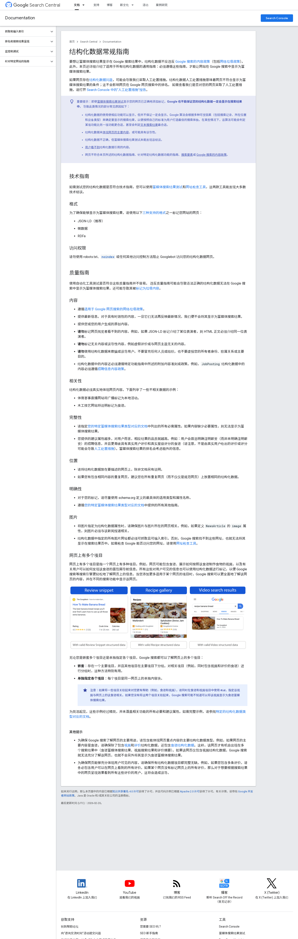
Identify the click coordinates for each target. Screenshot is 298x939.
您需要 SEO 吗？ (150, 926)
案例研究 (162, 5)
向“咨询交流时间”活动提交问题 (81, 933)
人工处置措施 (104, 449)
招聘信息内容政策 (111, 369)
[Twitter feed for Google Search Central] (272, 886)
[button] (24, 31)
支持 (96, 5)
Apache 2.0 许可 (190, 791)
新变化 (124, 5)
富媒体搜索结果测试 (110, 101)
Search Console (277, 18)
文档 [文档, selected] (77, 5)
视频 (127, 745)
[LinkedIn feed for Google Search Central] (82, 886)
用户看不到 (92, 147)
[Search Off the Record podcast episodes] (224, 886)
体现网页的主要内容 (116, 132)
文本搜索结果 (149, 124)
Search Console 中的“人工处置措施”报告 (116, 90)
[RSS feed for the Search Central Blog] (177, 886)
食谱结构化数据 (182, 745)
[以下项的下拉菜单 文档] (85, 5)
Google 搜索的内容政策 (192, 62)
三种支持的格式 (154, 213)
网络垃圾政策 (230, 62)
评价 (137, 745)
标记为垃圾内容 (147, 288)
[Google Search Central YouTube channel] (130, 886)
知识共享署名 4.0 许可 (125, 791)
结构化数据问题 (101, 80)
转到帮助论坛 (69, 926)
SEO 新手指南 (149, 933)
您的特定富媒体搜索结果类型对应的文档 (118, 426)
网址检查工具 (196, 187)
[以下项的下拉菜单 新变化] (134, 5)
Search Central (36, 5)
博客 (110, 5)
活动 (145, 5)
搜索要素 (187, 154)
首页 (72, 41)
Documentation (20, 18)
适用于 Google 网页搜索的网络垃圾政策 (113, 309)
